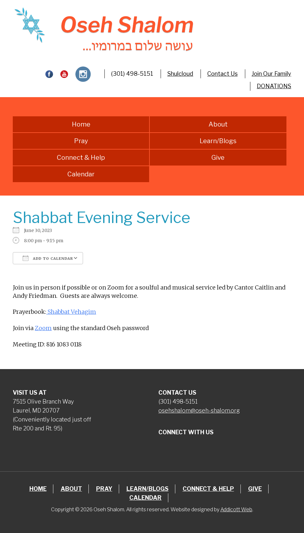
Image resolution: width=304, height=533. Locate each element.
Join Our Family (271, 73)
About (218, 124)
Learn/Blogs (218, 141)
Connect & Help (81, 157)
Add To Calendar (48, 258)
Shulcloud (180, 73)
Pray (81, 141)
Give (217, 157)
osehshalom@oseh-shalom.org (199, 410)
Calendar (81, 174)
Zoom (43, 328)
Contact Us (222, 73)
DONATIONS (274, 86)
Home (81, 124)
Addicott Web (236, 509)
